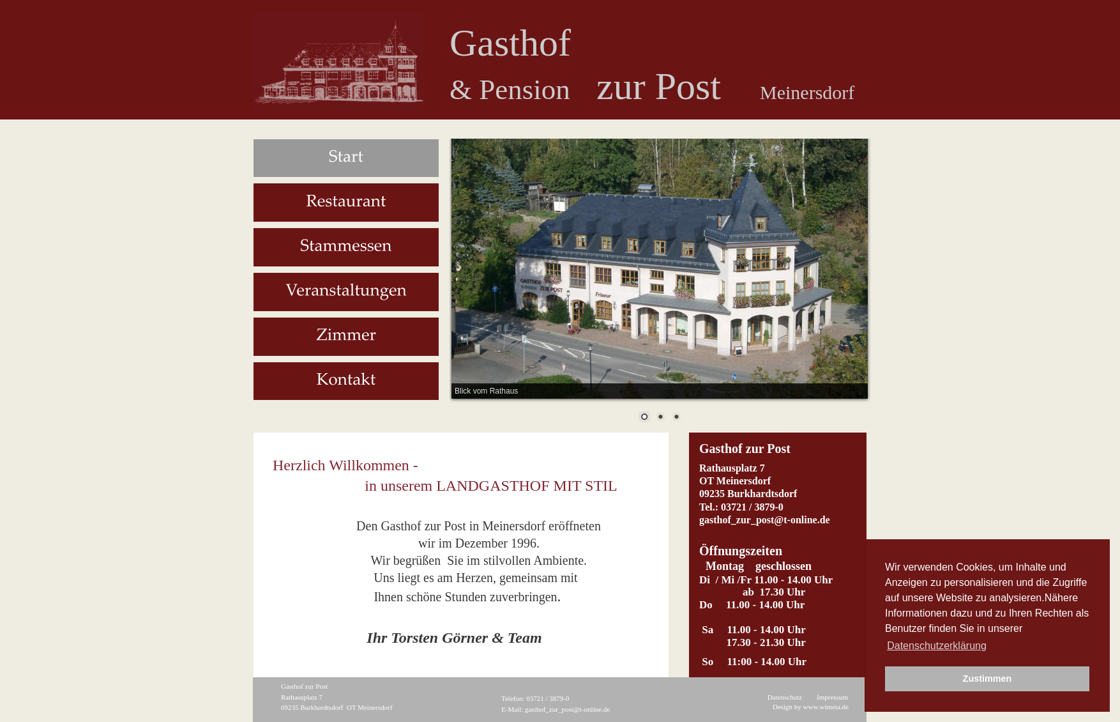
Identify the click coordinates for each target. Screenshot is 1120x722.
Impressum (832, 697)
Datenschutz (785, 697)
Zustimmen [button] (987, 678)
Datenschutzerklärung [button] (937, 645)
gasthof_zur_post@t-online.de (567, 709)
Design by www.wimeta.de (811, 706)
